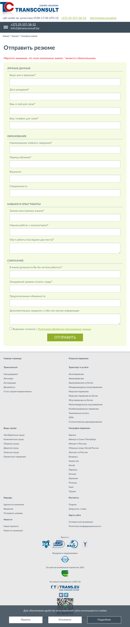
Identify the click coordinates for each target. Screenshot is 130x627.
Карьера (8, 498)
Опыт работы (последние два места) (32, 240)
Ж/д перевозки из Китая (81, 400)
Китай (72, 465)
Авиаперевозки (76, 378)
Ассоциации (10, 383)
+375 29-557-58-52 (73, 18)
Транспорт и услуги (78, 367)
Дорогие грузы (11, 448)
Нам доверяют (11, 374)
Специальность (18, 186)
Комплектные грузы (14, 439)
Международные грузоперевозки (85, 387)
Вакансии (8, 509)
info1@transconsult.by (103, 18)
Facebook (61, 595)
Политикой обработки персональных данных (64, 329)
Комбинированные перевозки (84, 409)
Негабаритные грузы (14, 435)
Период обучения (20, 157)
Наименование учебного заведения (31, 143)
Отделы (73, 504)
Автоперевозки (76, 374)
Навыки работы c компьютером (29, 225)
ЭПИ (71, 417)
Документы (9, 387)
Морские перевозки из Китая (83, 396)
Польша (73, 483)
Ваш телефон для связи (24, 118)
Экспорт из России (78, 452)
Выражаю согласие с (52, 329)
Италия (72, 474)
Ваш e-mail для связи (22, 104)
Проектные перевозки (15, 457)
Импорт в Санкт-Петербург (82, 439)
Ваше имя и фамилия (23, 75)
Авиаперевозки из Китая (81, 383)
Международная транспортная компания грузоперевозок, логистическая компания (65, 9)
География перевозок (79, 428)
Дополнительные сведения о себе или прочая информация (44, 311)
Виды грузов (10, 428)
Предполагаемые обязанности (27, 296)
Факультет (16, 172)
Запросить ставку (77, 509)
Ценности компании (14, 504)
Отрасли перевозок (79, 358)
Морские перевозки (79, 391)
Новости (8, 519)
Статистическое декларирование (85, 422)
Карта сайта (75, 515)
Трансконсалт (11, 367)
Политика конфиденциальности (85, 526)
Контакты (74, 498)
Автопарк (8, 378)
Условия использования (81, 522)
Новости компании (13, 530)
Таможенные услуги (79, 413)
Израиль (73, 470)
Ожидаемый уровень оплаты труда (31, 282)
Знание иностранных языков (27, 211)
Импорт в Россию (77, 444)
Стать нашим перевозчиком (17, 391)
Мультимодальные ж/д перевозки (86, 404)
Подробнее (104, 620)
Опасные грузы (11, 452)
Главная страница (12, 358)
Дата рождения (19, 89)
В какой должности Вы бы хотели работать (36, 267)
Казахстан (74, 461)
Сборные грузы (11, 444)
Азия (71, 487)
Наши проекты (11, 526)
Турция (72, 491)
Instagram (66, 595)
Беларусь (73, 457)
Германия (73, 478)
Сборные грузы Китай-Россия (84, 448)
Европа (72, 435)
